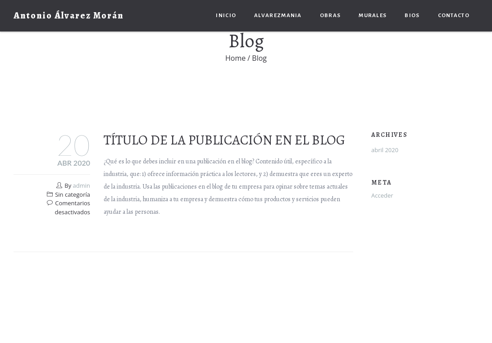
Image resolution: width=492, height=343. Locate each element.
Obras (330, 15)
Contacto (453, 15)
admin (81, 185)
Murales (373, 15)
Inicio (226, 15)
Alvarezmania (278, 15)
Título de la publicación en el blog (224, 140)
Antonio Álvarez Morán (69, 15)
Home (235, 58)
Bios (412, 15)
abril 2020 (384, 150)
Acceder (382, 195)
